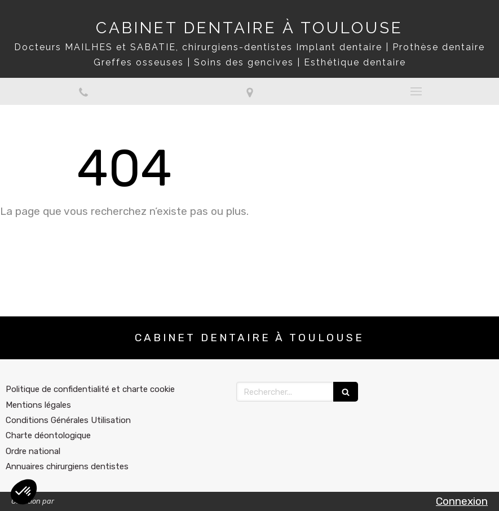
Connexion (462, 501)
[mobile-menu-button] (416, 91)
